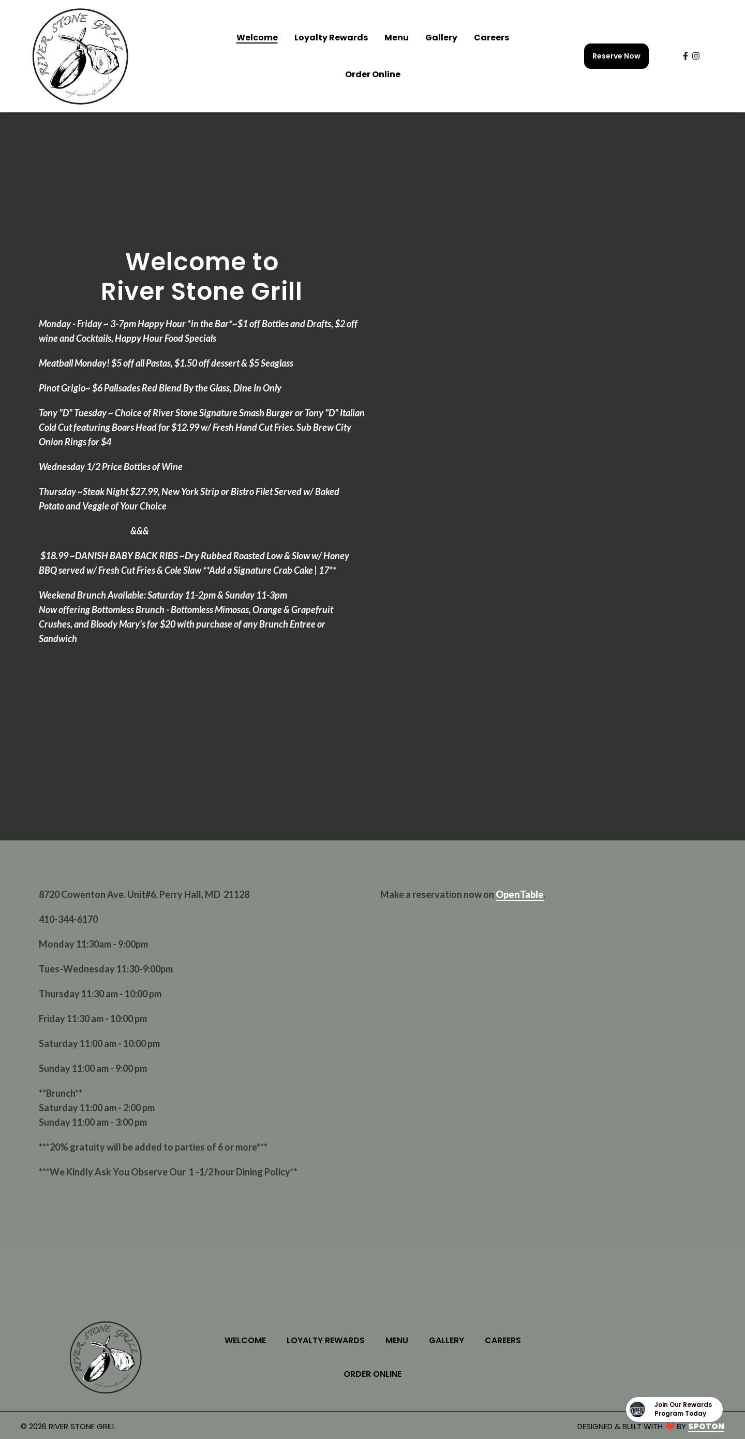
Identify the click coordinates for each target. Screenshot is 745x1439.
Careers (506, 1340)
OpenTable (520, 894)
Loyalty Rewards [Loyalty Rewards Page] (331, 37)
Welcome (248, 1340)
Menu (399, 1340)
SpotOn (706, 1426)
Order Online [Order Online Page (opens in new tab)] (372, 74)
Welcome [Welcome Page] (257, 37)
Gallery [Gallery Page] (441, 37)
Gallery (449, 1340)
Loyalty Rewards (329, 1340)
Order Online (376, 1374)
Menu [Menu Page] (396, 37)
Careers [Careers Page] (491, 37)
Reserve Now (616, 56)
